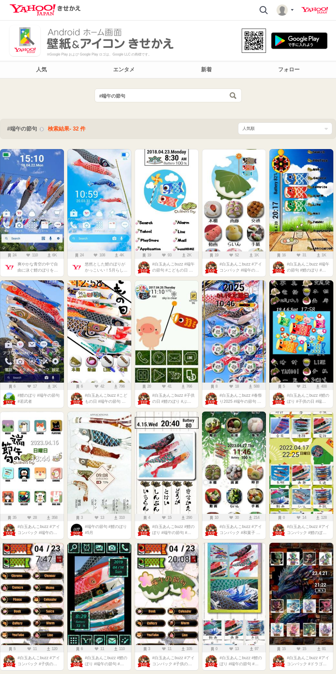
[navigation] (168, 69)
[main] (168, 378)
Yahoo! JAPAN (314, 10)
